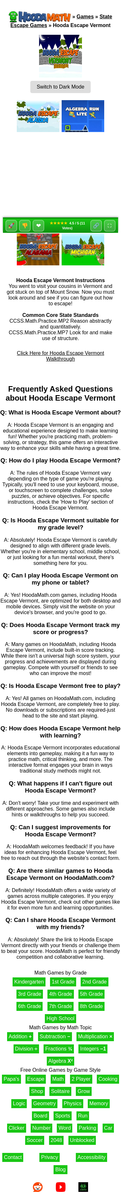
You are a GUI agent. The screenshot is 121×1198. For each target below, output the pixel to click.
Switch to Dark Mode (61, 87)
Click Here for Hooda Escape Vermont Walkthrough (60, 356)
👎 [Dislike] (25, 225)
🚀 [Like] (11, 225)
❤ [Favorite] (38, 226)
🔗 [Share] (96, 225)
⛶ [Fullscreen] (109, 225)
